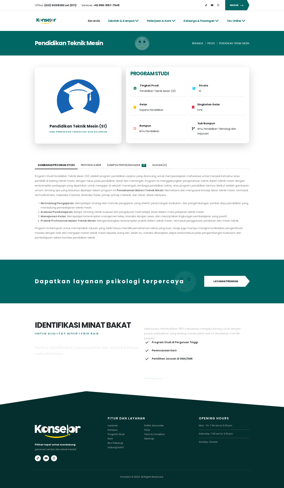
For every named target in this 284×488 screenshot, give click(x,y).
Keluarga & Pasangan (201, 21)
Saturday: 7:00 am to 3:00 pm (216, 433)
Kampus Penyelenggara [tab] (127, 165)
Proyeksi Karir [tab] (91, 165)
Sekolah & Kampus (123, 21)
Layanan (113, 425)
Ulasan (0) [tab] (160, 165)
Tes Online (236, 21)
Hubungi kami (116, 447)
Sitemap (149, 438)
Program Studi (116, 434)
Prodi (211, 43)
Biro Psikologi (115, 443)
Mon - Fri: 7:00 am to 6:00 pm (215, 425)
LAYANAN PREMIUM (226, 281)
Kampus (112, 429)
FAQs (147, 429)
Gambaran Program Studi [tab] (56, 165)
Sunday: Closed (208, 441)
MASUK (237, 5)
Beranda (94, 21)
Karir (110, 438)
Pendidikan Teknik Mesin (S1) (78, 126)
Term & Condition (154, 434)
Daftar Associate (154, 425)
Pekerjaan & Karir (161, 21)
